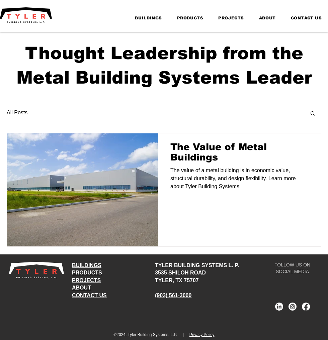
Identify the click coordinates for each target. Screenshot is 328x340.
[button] (313, 113)
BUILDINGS (86, 265)
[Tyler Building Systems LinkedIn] (279, 307)
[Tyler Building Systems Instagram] (293, 307)
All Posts (17, 112)
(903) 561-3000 (173, 295)
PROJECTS (86, 280)
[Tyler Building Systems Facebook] (306, 307)
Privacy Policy (202, 334)
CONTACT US (89, 295)
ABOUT (81, 288)
